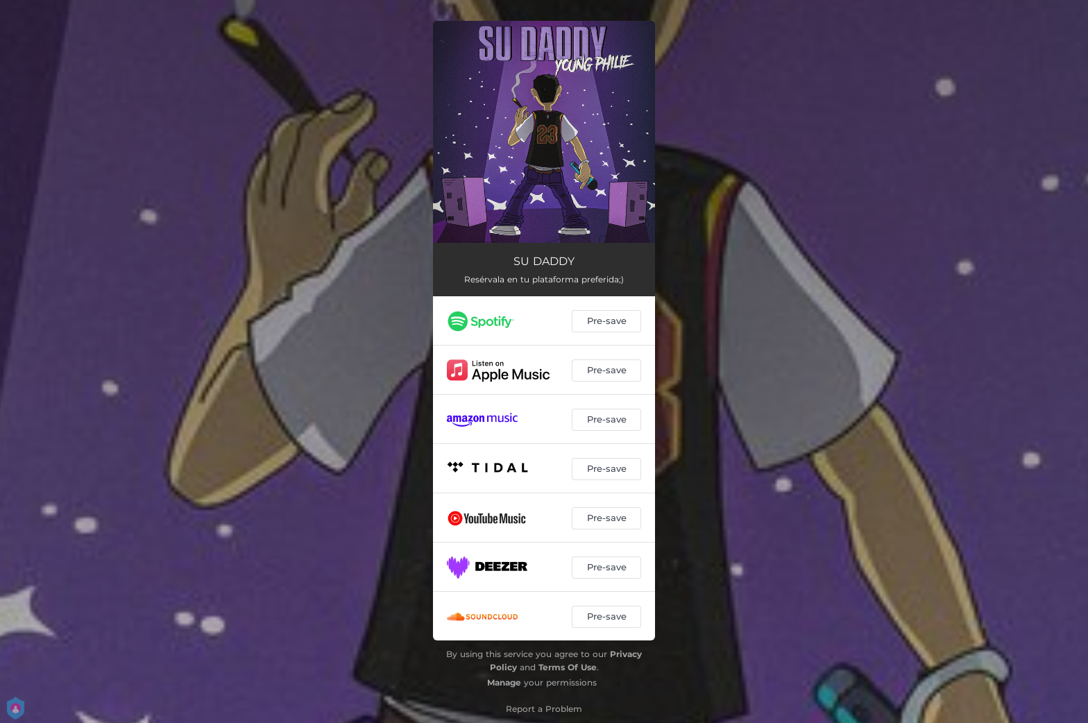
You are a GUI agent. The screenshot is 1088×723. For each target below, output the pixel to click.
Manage (504, 682)
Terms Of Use (567, 667)
